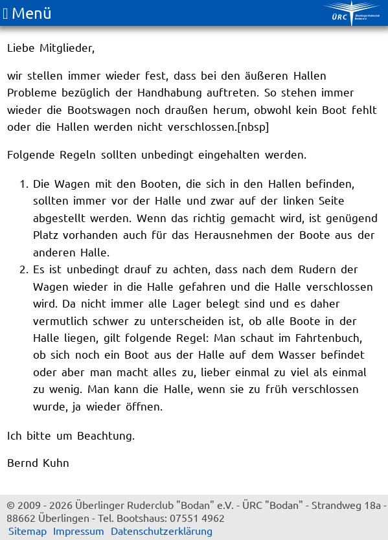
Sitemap (27, 530)
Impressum (78, 530)
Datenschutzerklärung (161, 530)
